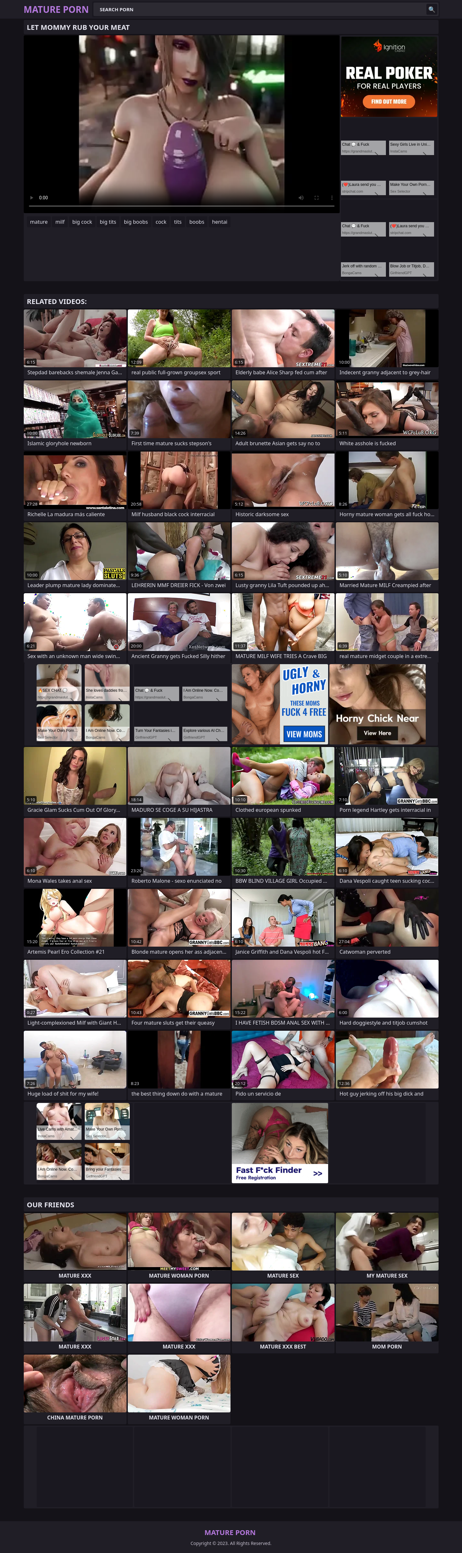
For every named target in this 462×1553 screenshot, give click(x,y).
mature (39, 221)
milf (60, 221)
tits (177, 221)
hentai (219, 221)
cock (161, 221)
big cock (82, 221)
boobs (197, 221)
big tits (108, 221)
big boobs (136, 221)
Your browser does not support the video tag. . (182, 124)
